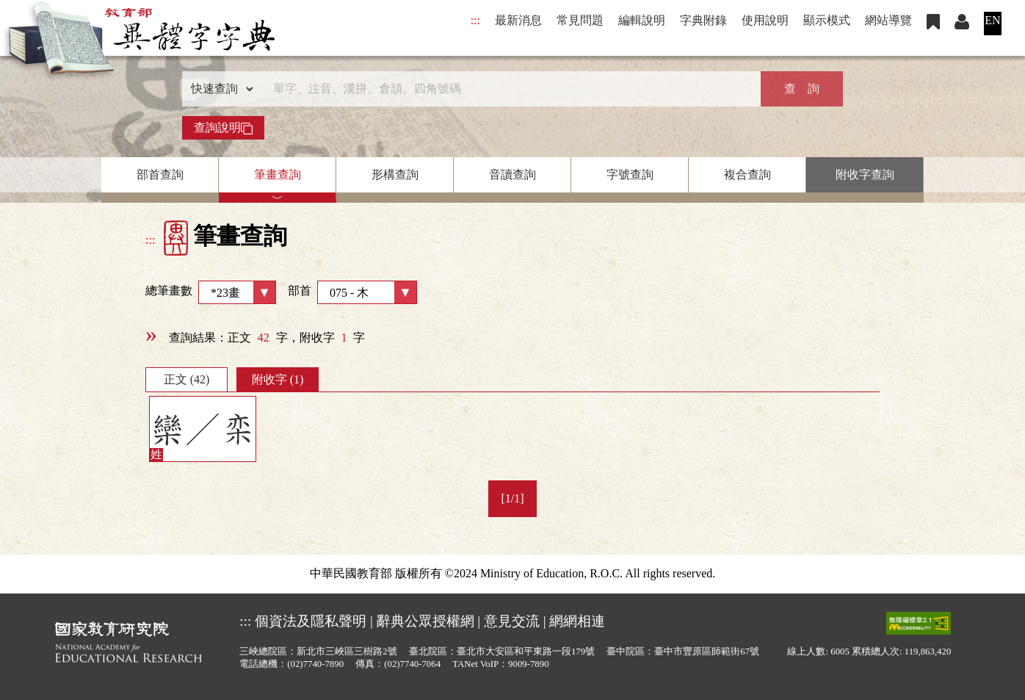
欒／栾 (203, 429)
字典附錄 (703, 20)
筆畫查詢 (277, 174)
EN (992, 20)
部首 (352, 292)
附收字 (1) (278, 379)
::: (475, 20)
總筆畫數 (210, 292)
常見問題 (580, 20)
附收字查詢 (865, 174)
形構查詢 (395, 174)
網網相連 (577, 621)
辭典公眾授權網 (425, 621)
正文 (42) (187, 379)
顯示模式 (826, 20)
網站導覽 (888, 20)
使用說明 (765, 20)
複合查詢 (747, 174)
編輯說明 (641, 20)
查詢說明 (223, 127)
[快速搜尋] (507, 89)
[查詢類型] (219, 89)
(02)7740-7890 (315, 664)
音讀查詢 (512, 174)
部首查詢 (160, 174)
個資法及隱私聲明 (310, 621)
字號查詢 (629, 174)
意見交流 (512, 621)
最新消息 (518, 20)
